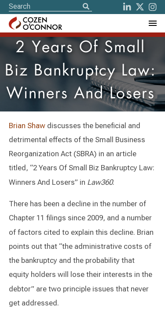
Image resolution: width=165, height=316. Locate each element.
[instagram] (153, 7)
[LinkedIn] (127, 7)
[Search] (86, 7)
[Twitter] (140, 7)
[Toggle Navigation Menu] (152, 23)
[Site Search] (50, 6)
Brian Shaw (27, 125)
